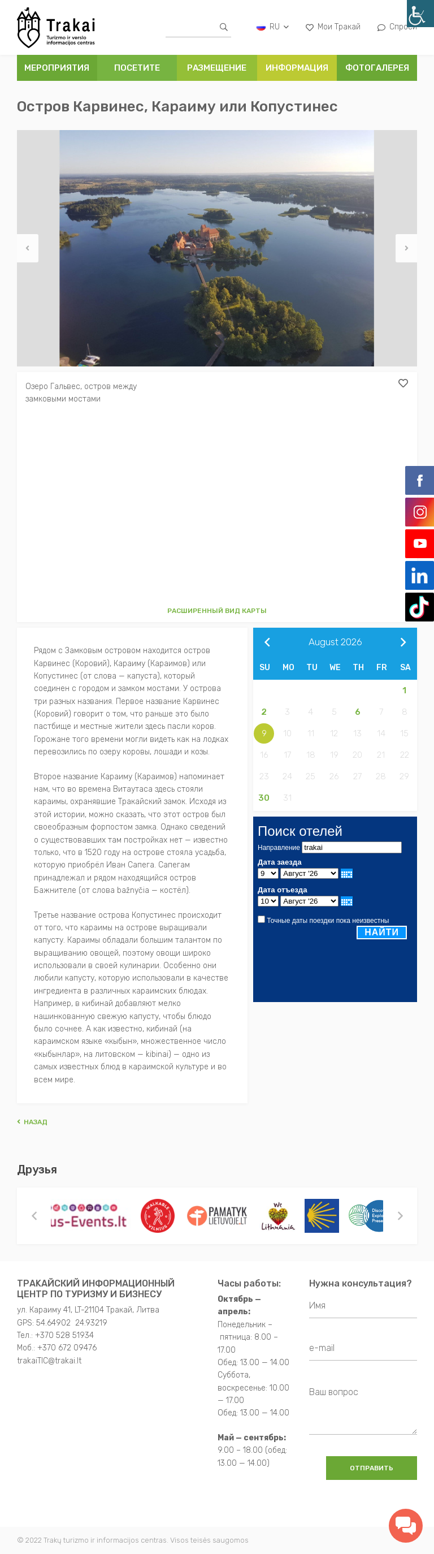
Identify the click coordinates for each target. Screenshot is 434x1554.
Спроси (397, 27)
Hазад (32, 1122)
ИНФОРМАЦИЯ (297, 68)
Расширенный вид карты (217, 611)
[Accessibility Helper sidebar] (420, 13)
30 (264, 798)
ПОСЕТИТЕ (137, 68)
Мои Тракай (333, 27)
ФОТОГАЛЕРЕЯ (377, 68)
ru (273, 27)
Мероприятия (56, 68)
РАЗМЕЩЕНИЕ (216, 68)
